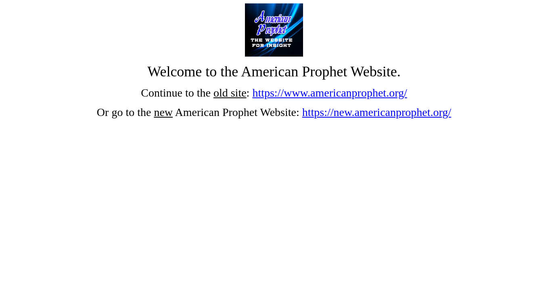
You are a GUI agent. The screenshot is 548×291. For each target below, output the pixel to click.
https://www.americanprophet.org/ (329, 92)
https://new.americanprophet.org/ (376, 112)
